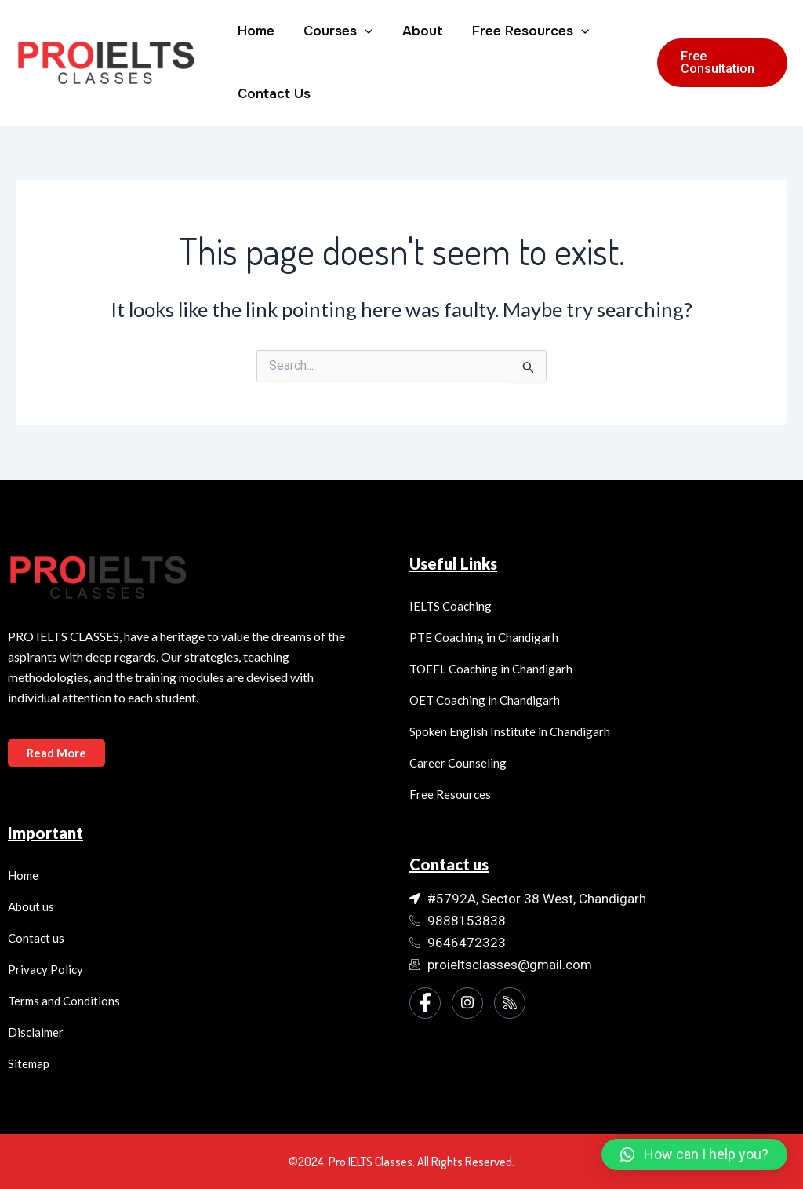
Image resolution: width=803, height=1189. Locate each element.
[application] (361, 31)
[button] (694, 1154)
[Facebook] (425, 1003)
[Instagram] (467, 1003)
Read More (57, 753)
